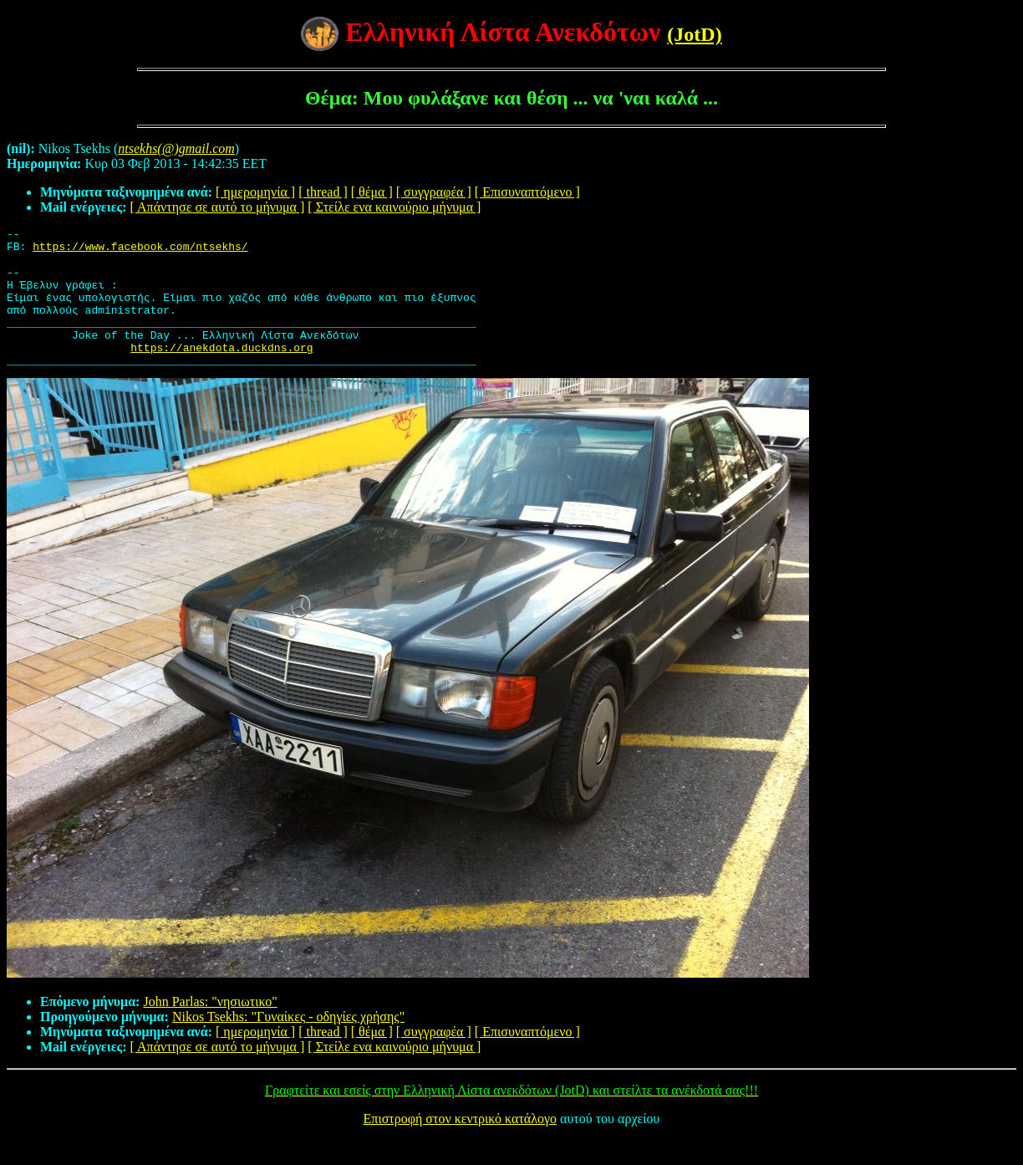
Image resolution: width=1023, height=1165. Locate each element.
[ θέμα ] (372, 192)
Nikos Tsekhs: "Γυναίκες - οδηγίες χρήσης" (288, 1042)
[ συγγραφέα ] (433, 192)
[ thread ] (323, 192)
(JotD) (694, 34)
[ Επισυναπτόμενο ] (527, 192)
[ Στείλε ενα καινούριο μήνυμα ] (394, 207)
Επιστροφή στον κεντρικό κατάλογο (460, 1144)
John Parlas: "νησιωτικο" (210, 1026)
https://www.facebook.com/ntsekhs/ (140, 250)
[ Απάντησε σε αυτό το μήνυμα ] (217, 207)
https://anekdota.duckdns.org (221, 369)
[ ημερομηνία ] (255, 192)
